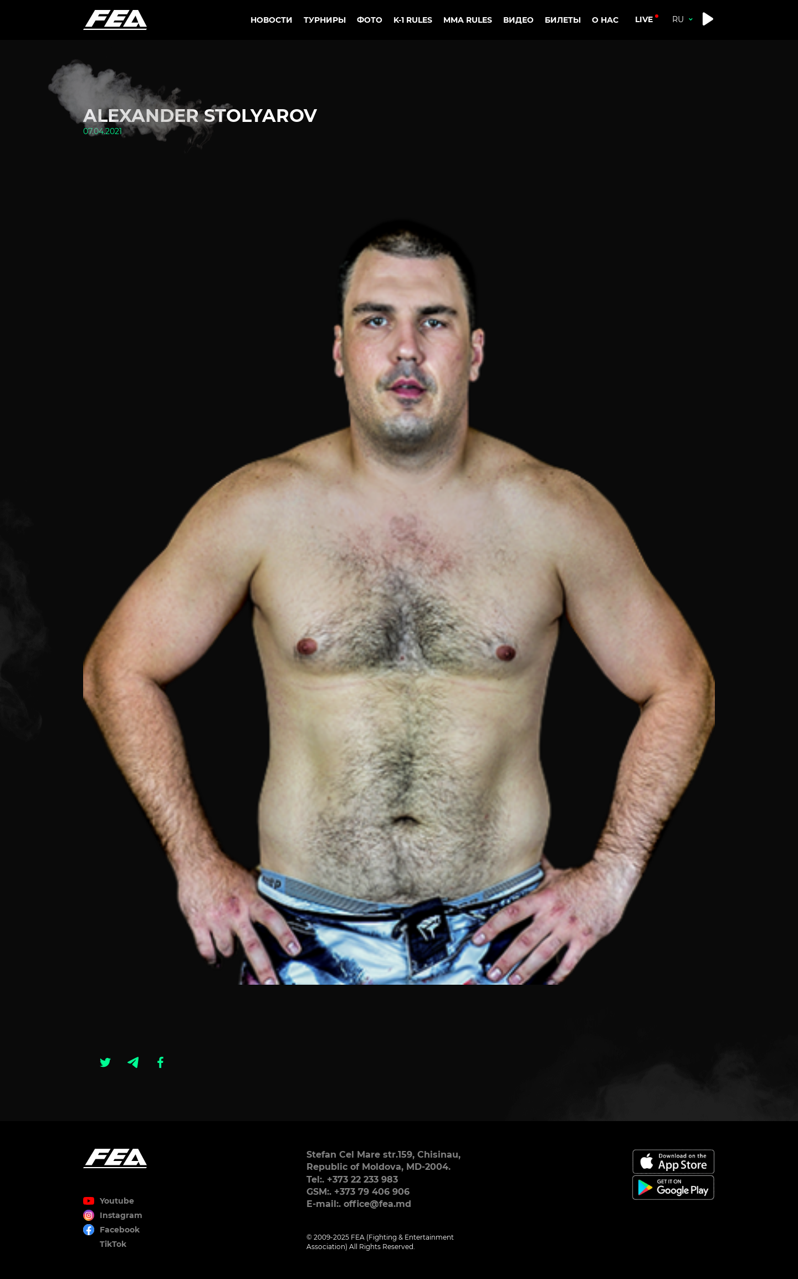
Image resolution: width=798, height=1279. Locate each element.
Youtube (117, 1201)
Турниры (325, 20)
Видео (518, 20)
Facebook (120, 1230)
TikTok (113, 1244)
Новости (271, 20)
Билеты (563, 20)
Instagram (121, 1215)
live (644, 19)
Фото (369, 20)
